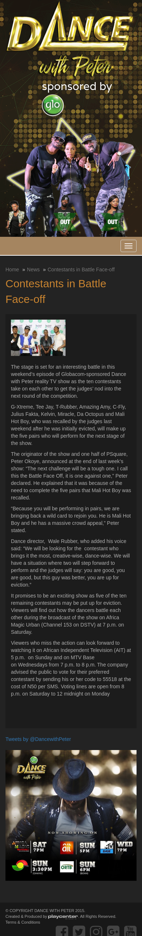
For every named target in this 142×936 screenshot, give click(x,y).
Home (12, 269)
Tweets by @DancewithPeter (38, 739)
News (33, 269)
